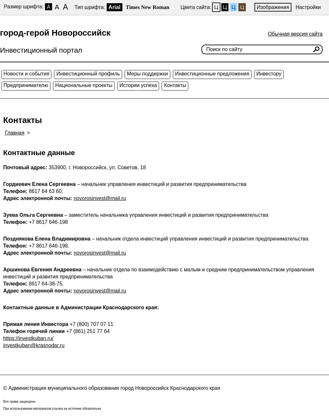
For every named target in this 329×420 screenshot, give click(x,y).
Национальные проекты (83, 85)
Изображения (273, 7)
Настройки (308, 7)
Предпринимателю (26, 85)
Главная (14, 133)
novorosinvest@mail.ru (100, 198)
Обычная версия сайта (295, 34)
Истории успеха (138, 85)
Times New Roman (147, 7)
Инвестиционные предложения (212, 73)
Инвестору (268, 73)
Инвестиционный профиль (88, 73)
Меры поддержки (147, 73)
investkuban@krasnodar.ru (34, 345)
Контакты (175, 85)
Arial (114, 7)
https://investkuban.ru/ (28, 338)
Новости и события (26, 73)
